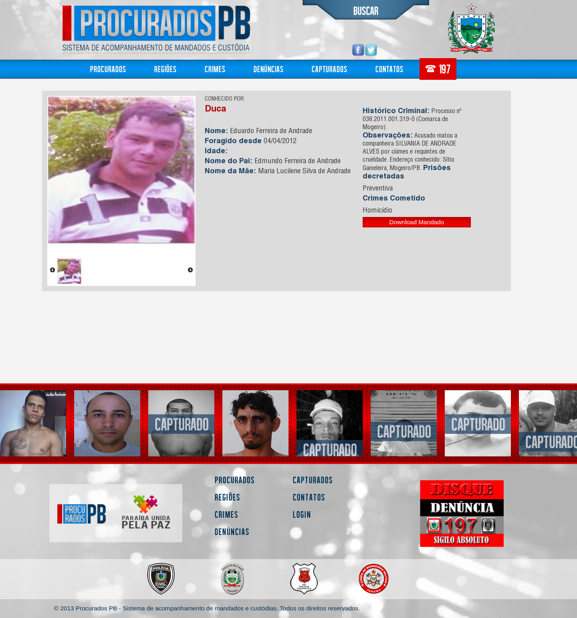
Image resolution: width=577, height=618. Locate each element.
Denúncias (269, 68)
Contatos (389, 68)
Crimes (215, 68)
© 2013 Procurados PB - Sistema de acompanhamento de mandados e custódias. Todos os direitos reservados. (207, 608)
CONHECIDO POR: (225, 99)
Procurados (108, 68)
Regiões (165, 68)
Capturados (329, 68)
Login (302, 514)
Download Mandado (416, 222)
